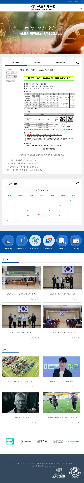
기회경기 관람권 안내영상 (21, 417)
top (71, 472)
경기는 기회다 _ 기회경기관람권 (62, 381)
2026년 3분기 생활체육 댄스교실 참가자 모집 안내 (38, 70)
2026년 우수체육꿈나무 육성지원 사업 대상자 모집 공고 (24, 170)
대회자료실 (60, 62)
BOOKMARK (79, 2)
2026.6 (42, 190)
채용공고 (38, 62)
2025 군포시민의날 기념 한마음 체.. (21, 381)
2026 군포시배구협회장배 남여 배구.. (21, 293)
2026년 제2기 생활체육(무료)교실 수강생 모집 (21, 160)
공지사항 (16, 62)
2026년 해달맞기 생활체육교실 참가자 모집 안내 (22, 163)
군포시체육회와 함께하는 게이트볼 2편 (62, 417)
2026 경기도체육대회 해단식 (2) (21, 332)
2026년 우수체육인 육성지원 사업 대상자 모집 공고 (22, 167)
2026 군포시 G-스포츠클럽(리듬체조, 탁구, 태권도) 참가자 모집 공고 (42, 155)
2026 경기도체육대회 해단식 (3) (62, 293)
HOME (70, 2)
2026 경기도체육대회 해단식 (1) (62, 332)
